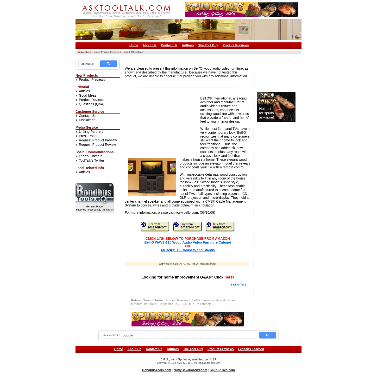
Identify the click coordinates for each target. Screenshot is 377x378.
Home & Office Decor (133, 52)
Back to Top (237, 284)
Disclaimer (86, 120)
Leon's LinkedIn (90, 156)
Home (133, 45)
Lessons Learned (251, 349)
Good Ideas (87, 95)
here (229, 277)
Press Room (88, 136)
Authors (188, 45)
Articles (84, 91)
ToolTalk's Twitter (91, 160)
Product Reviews (91, 100)
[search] (87, 64)
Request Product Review (97, 144)
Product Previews (236, 45)
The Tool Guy (208, 45)
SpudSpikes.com (222, 370)
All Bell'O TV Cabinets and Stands (188, 250)
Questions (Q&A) (91, 104)
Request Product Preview (98, 140)
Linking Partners (91, 131)
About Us (150, 45)
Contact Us (169, 45)
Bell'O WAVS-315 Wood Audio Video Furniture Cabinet (188, 242)
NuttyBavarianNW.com (190, 370)
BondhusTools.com (156, 370)
